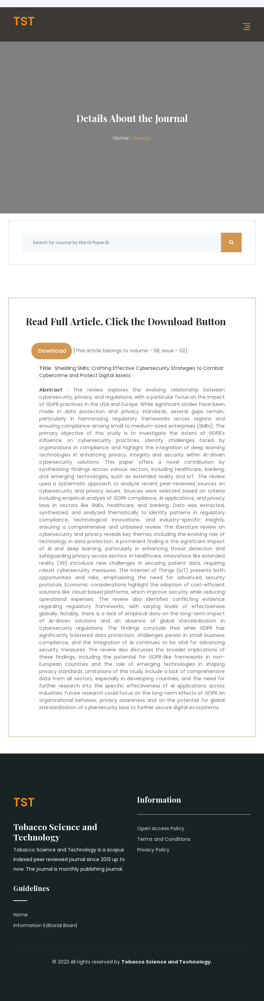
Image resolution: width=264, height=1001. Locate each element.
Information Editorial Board (45, 925)
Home (121, 138)
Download (51, 351)
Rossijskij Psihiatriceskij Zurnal (130, 791)
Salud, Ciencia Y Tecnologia (198, 791)
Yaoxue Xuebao (19, 791)
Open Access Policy (160, 828)
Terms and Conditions (163, 839)
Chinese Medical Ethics (66, 791)
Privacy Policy (153, 849)
